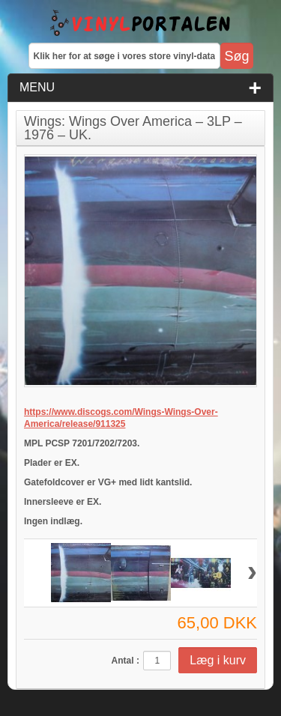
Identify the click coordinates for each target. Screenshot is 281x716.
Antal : (125, 660)
